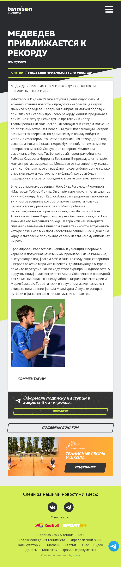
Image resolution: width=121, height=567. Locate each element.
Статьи (17, 73)
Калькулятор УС (30, 545)
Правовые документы (79, 550)
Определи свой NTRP (86, 540)
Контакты (49, 550)
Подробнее (60, 411)
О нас (85, 545)
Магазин (53, 545)
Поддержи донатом (60, 427)
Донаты (31, 550)
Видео (98, 545)
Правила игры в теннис (55, 535)
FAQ (81, 535)
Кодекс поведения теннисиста (42, 540)
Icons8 (76, 555)
